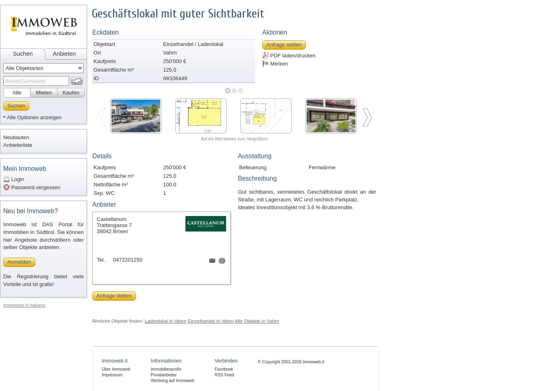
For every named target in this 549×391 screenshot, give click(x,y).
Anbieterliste (18, 145)
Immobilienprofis (165, 369)
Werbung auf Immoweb (172, 380)
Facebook (224, 369)
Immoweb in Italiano (24, 305)
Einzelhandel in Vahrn (211, 320)
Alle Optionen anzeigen (34, 117)
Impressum (112, 375)
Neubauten (16, 137)
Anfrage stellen (284, 45)
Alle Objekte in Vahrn (257, 320)
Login (13, 179)
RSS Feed (224, 375)
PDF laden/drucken (289, 55)
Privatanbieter (163, 375)
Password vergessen (31, 187)
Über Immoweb (116, 369)
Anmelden (19, 262)
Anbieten (64, 53)
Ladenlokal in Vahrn (165, 320)
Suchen (23, 53)
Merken (275, 63)
